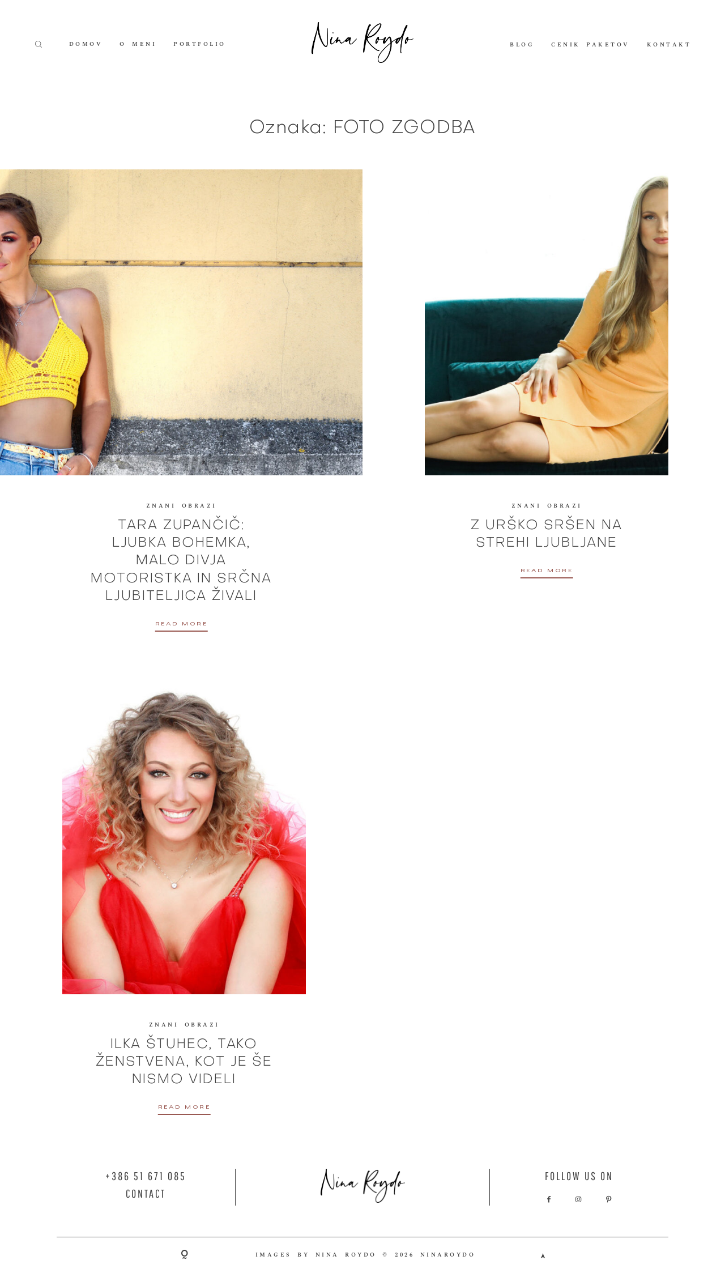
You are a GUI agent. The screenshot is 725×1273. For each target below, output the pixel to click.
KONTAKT (669, 44)
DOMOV (86, 44)
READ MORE (181, 625)
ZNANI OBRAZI (181, 505)
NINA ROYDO (346, 1254)
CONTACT (146, 1193)
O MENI (138, 44)
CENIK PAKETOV (590, 44)
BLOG (522, 44)
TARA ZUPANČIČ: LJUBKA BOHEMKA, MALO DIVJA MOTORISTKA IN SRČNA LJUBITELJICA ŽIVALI (181, 561)
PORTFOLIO (199, 44)
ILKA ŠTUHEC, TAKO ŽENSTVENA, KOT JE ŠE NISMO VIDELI (184, 1062)
